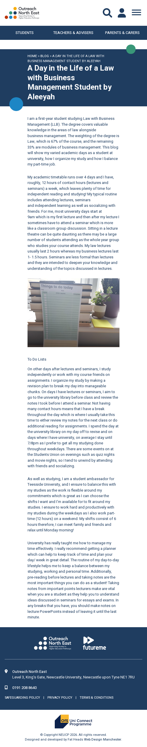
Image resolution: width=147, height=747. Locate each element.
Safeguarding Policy (22, 697)
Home (32, 56)
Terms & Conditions (96, 697)
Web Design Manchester (102, 739)
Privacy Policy (59, 697)
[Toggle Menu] (136, 12)
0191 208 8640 (24, 687)
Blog (44, 56)
